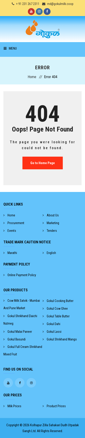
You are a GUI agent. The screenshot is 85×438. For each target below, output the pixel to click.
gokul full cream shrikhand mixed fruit (22, 350)
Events (9, 230)
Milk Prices (12, 406)
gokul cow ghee (55, 308)
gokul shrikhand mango (60, 339)
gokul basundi (14, 339)
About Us (51, 215)
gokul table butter (56, 316)
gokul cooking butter (58, 301)
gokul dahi (51, 324)
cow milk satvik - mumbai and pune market (21, 304)
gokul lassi (52, 331)
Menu (10, 48)
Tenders (50, 230)
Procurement (13, 223)
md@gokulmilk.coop (60, 4)
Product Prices (54, 406)
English (49, 253)
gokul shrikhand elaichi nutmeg (20, 319)
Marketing (51, 223)
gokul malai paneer (17, 331)
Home (32, 77)
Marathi (10, 253)
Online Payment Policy (19, 275)
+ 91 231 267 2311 (27, 4)
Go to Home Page (42, 163)
